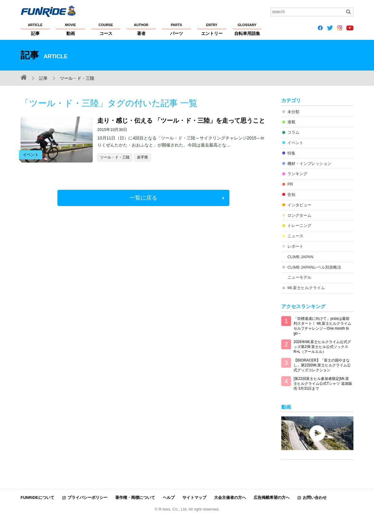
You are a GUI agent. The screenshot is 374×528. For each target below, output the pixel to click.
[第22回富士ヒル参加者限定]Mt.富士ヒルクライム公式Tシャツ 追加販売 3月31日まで (323, 384)
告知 (291, 194)
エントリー (211, 29)
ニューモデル (299, 277)
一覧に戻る (143, 198)
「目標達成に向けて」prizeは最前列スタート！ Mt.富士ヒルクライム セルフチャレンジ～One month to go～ (322, 325)
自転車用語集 (247, 29)
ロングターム (299, 215)
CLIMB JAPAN (300, 256)
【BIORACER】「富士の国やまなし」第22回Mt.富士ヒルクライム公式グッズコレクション (322, 365)
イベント (295, 142)
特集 (291, 153)
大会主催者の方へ (230, 497)
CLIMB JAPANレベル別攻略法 (314, 267)
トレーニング (299, 225)
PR (290, 184)
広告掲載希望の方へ (272, 497)
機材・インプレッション (309, 163)
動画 (70, 29)
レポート (295, 246)
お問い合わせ (315, 497)
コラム (293, 132)
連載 (291, 122)
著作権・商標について (135, 497)
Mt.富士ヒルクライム (306, 287)
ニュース (295, 236)
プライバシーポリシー (87, 497)
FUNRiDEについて (37, 497)
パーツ (176, 29)
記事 (35, 29)
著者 (141, 29)
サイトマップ (194, 497)
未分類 (293, 111)
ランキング (297, 173)
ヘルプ (169, 497)
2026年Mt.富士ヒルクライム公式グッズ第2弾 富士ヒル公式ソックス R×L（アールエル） (322, 347)
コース (105, 29)
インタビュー (299, 205)
